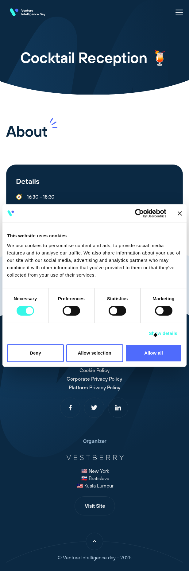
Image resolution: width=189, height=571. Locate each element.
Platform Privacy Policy (91, 387)
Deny (35, 352)
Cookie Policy (91, 370)
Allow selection (94, 352)
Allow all (153, 352)
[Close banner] (180, 213)
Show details (163, 333)
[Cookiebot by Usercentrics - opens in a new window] (139, 213)
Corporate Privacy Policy (91, 379)
